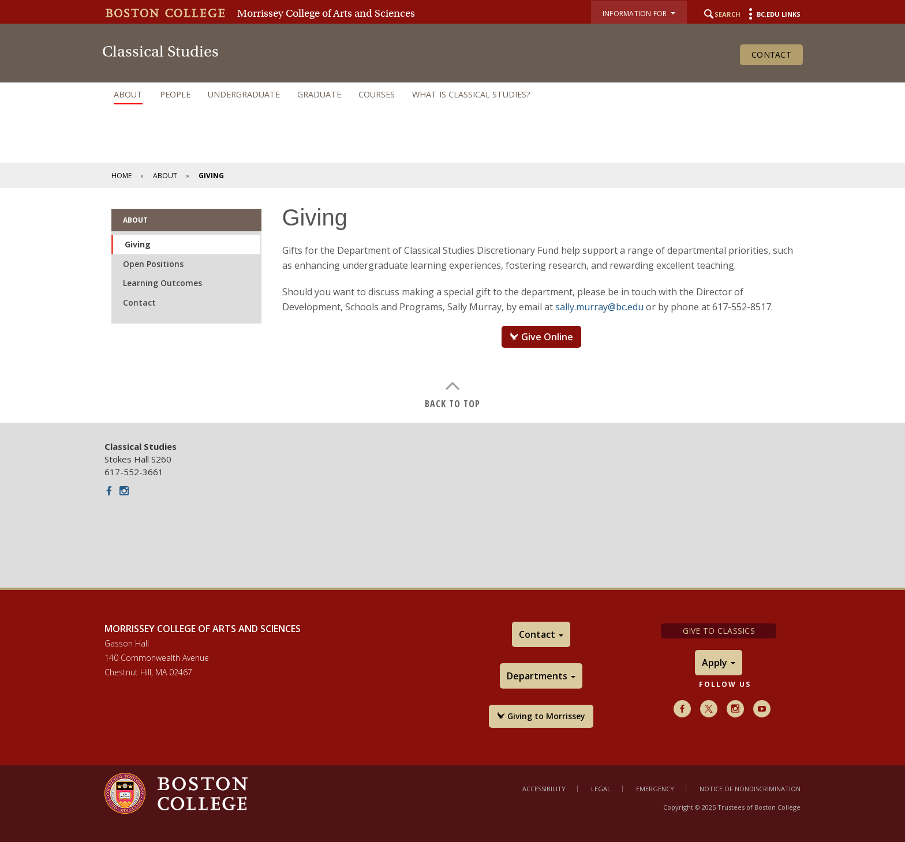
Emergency (655, 788)
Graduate (319, 94)
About (128, 94)
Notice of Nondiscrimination (750, 788)
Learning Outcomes (162, 282)
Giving (138, 244)
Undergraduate (244, 94)
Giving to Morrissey (541, 716)
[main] (452, 305)
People (175, 94)
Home (121, 176)
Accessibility (544, 788)
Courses (376, 94)
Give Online (541, 336)
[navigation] (452, 94)
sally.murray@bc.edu (599, 306)
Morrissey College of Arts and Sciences (326, 13)
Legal (601, 788)
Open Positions (153, 263)
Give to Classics (719, 630)
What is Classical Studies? (471, 94)
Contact (771, 54)
